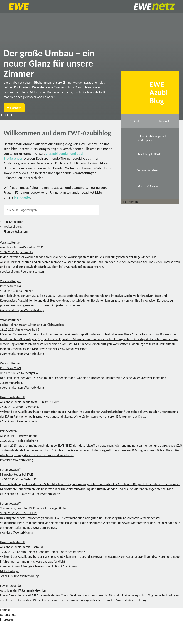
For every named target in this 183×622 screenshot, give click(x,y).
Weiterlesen (14, 107)
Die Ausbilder (137, 121)
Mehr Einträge (9, 571)
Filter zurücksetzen (16, 231)
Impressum (7, 619)
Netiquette (22, 197)
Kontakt (5, 610)
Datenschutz (8, 615)
